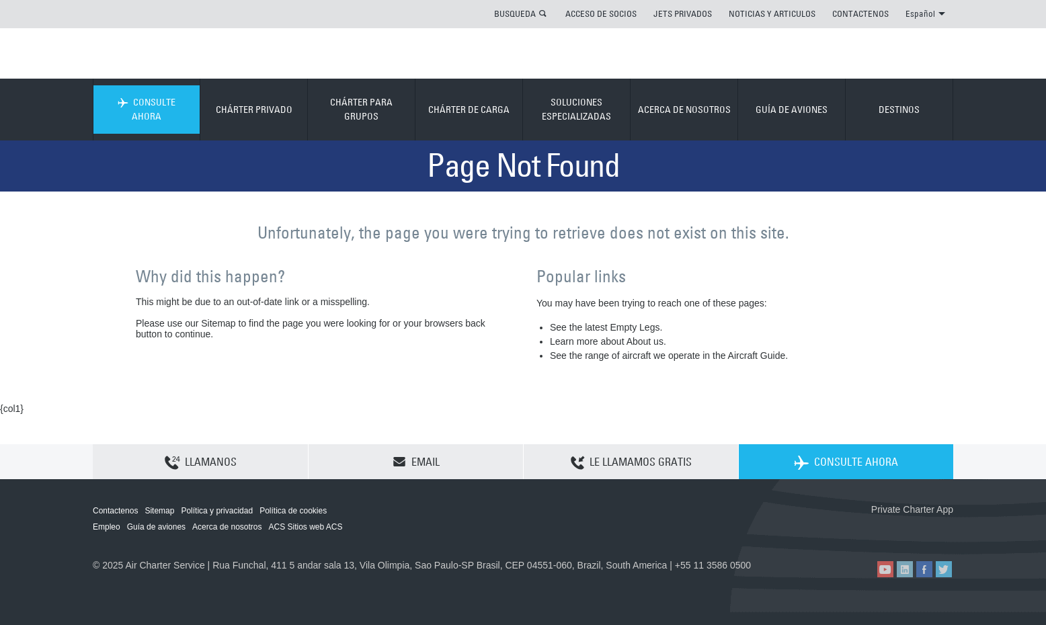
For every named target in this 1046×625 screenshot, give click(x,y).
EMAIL (416, 461)
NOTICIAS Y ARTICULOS (772, 13)
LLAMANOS (201, 462)
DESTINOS (899, 109)
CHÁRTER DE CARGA (469, 109)
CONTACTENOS (860, 13)
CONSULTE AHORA (146, 109)
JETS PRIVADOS (682, 13)
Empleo (106, 527)
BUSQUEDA (515, 13)
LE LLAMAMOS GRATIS (631, 462)
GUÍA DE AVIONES (792, 109)
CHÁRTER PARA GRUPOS (361, 109)
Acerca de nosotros (227, 527)
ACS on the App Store (864, 531)
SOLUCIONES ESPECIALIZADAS (576, 109)
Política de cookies (293, 510)
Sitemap (159, 510)
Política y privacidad (217, 510)
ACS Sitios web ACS (305, 527)
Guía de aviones (156, 527)
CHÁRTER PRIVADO (254, 109)
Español (925, 13)
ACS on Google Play (924, 531)
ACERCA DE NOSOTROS (684, 109)
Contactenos (115, 510)
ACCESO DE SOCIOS (601, 13)
